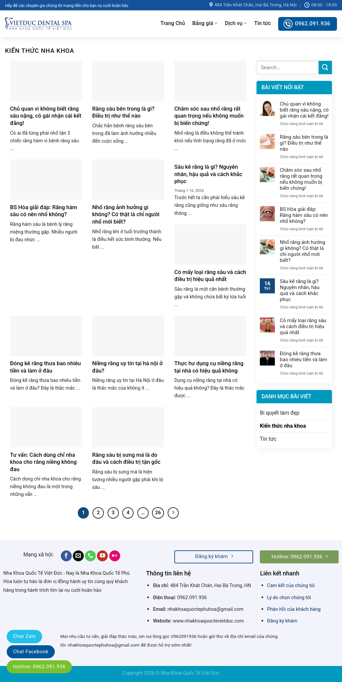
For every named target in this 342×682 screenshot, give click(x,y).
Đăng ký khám (282, 621)
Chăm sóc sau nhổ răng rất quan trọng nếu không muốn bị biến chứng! (301, 179)
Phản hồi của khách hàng (294, 609)
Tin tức (262, 23)
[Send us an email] (78, 556)
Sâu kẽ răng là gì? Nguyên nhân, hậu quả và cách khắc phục (300, 290)
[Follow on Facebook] (66, 556)
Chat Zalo (24, 636)
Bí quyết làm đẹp (280, 413)
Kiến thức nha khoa (283, 426)
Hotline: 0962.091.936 (39, 667)
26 (158, 513)
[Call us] (90, 556)
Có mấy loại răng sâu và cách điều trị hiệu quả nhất (303, 326)
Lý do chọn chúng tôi (289, 597)
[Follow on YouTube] (102, 556)
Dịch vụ (236, 23)
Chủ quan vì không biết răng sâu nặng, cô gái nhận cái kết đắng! (304, 110)
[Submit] (325, 67)
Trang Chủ (172, 23)
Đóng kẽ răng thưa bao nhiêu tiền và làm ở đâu (303, 360)
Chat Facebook (30, 652)
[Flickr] (114, 556)
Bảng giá (205, 23)
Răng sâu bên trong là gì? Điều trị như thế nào (304, 143)
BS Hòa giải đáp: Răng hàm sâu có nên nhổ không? (304, 215)
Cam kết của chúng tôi (291, 585)
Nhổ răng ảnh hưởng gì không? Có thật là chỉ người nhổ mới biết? (302, 251)
